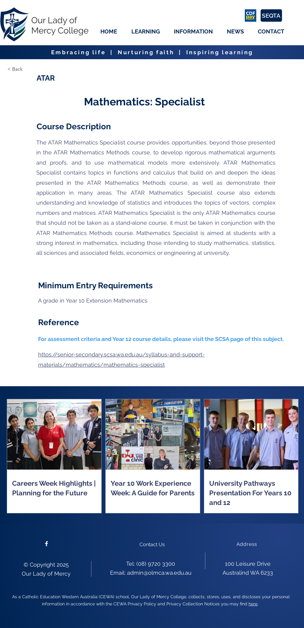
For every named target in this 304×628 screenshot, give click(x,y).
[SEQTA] (271, 15)
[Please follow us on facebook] (46, 543)
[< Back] (29, 69)
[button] (145, 31)
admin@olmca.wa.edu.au (159, 572)
